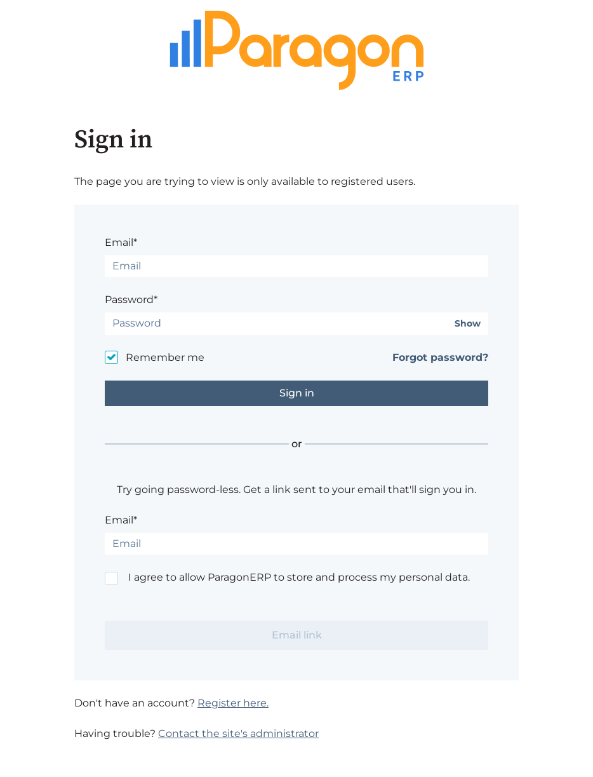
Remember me (165, 357)
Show (468, 323)
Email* (121, 242)
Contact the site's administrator (238, 733)
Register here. (233, 703)
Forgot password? (440, 357)
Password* (131, 300)
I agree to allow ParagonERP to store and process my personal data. (299, 577)
